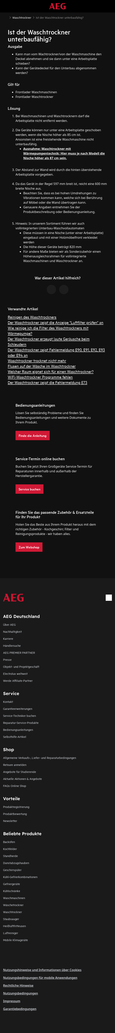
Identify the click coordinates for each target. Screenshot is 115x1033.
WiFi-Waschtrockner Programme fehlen (40, 376)
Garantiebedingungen (19, 1009)
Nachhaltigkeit (12, 631)
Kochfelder (10, 849)
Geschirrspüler (12, 870)
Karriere (8, 638)
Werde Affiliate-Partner (18, 680)
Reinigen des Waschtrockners (32, 316)
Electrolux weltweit (15, 673)
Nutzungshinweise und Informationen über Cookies (42, 970)
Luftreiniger (10, 933)
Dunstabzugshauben (16, 863)
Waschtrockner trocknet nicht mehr (37, 360)
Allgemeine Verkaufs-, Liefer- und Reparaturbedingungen (39, 757)
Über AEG (9, 624)
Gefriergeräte (11, 884)
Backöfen (9, 842)
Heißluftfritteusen (14, 926)
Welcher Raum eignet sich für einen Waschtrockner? (50, 371)
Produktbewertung (15, 814)
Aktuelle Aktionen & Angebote (22, 778)
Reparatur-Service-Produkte (21, 722)
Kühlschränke (11, 891)
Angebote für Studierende (19, 771)
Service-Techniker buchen (19, 715)
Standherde (10, 856)
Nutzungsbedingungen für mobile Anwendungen (40, 978)
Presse (7, 659)
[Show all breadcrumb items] (6, 17)
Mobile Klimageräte (15, 940)
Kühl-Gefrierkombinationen (20, 877)
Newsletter (10, 821)
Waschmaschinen (14, 898)
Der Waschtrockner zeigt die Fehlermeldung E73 (47, 382)
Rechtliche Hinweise (18, 985)
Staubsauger (11, 919)
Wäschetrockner (13, 905)
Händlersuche (12, 645)
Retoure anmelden (14, 764)
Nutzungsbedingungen (20, 993)
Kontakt (8, 701)
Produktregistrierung (16, 807)
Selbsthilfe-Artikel (14, 736)
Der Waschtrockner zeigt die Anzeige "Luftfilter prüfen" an (55, 322)
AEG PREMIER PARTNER (19, 652)
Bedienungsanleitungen (18, 729)
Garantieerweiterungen (17, 708)
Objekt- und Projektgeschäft (21, 666)
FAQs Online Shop (14, 786)
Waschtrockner (12, 912)
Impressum (11, 1001)
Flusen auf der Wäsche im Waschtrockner (42, 365)
